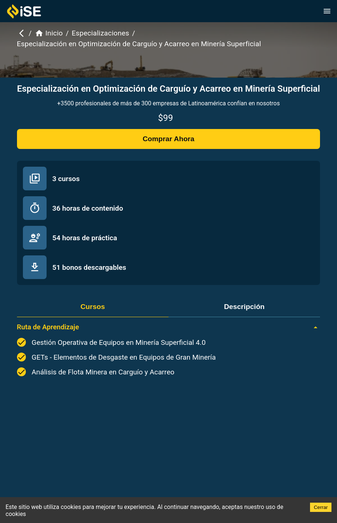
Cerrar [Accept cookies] (321, 507)
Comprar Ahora (168, 139)
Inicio (49, 33)
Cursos (93, 306)
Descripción (244, 306)
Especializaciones (100, 33)
